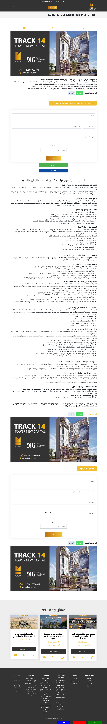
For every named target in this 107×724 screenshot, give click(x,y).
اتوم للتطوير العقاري (45, 690)
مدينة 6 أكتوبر (60, 695)
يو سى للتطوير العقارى (45, 680)
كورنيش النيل (60, 709)
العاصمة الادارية (60, 680)
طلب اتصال (53, 7)
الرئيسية (89, 679)
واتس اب (79, 93)
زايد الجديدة (60, 704)
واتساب (53, 165)
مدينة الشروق (60, 702)
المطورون (89, 686)
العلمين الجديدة (60, 683)
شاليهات (75, 683)
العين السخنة (60, 685)
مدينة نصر (60, 700)
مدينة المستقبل (60, 697)
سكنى (75, 679)
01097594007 (61, 1)
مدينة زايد (60, 692)
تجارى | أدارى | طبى (75, 681)
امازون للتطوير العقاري (45, 702)
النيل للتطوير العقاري (45, 711)
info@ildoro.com (46, 1)
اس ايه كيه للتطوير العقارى (45, 697)
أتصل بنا (71, 93)
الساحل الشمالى (60, 690)
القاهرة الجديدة (60, 688)
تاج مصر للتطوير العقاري (45, 686)
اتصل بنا (90, 683)
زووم (53, 170)
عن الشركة (90, 681)
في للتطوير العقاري (45, 707)
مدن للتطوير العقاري (45, 705)
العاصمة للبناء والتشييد (45, 693)
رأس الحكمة (60, 707)
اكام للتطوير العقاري (45, 683)
